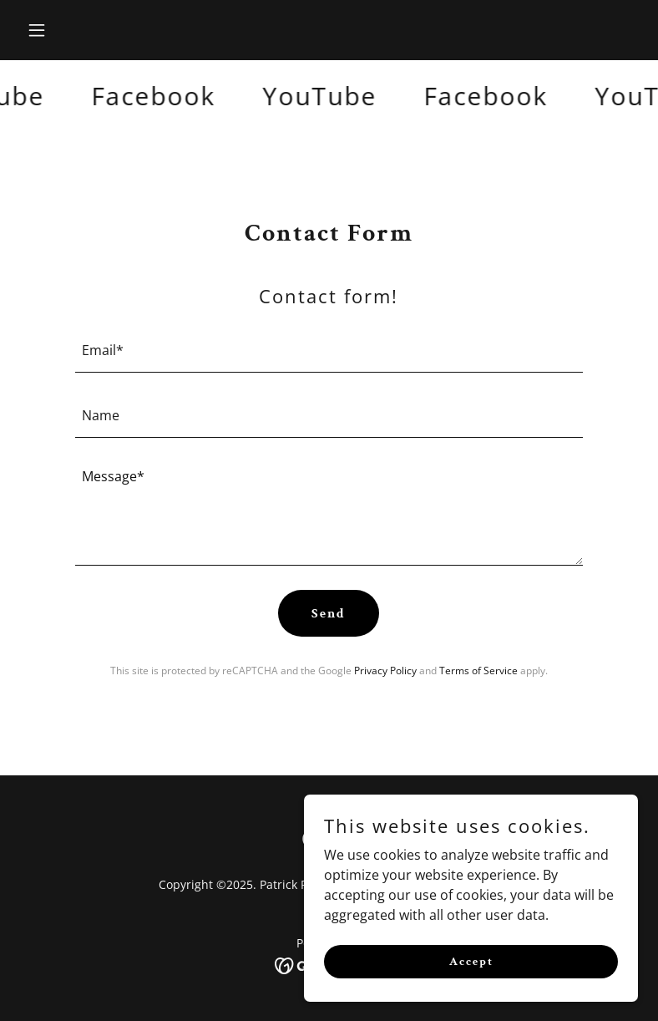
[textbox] (329, 350)
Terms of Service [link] (478, 670)
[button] (66, 30)
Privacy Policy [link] (385, 670)
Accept (471, 960)
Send (328, 613)
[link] (158, 96)
